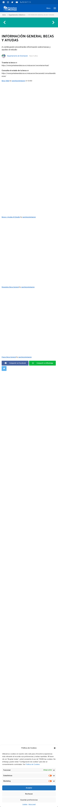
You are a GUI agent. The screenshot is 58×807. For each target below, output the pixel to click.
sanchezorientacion (18, 81)
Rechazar (29, 794)
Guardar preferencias (29, 800)
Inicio (4, 15)
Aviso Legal (32, 804)
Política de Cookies (33, 764)
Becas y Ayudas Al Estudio (11, 217)
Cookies (24, 804)
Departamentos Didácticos (17, 15)
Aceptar (29, 788)
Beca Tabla (5, 81)
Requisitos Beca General (10, 287)
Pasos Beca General (9, 357)
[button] (55, 748)
